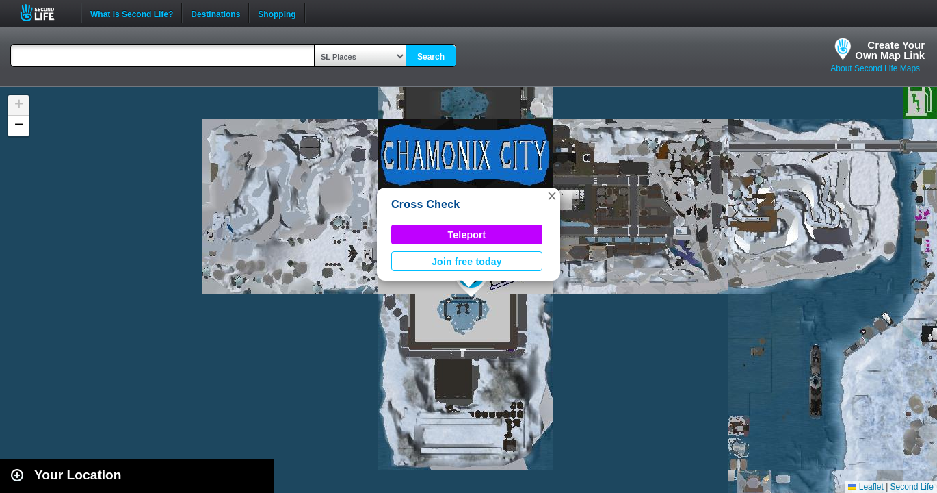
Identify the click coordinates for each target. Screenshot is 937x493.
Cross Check (425, 204)
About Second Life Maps (875, 68)
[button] (552, 196)
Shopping (276, 13)
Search (431, 57)
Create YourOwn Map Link (890, 50)
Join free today (467, 261)
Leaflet (865, 487)
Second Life (44, 12)
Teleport (467, 234)
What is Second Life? (131, 13)
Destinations (215, 13)
